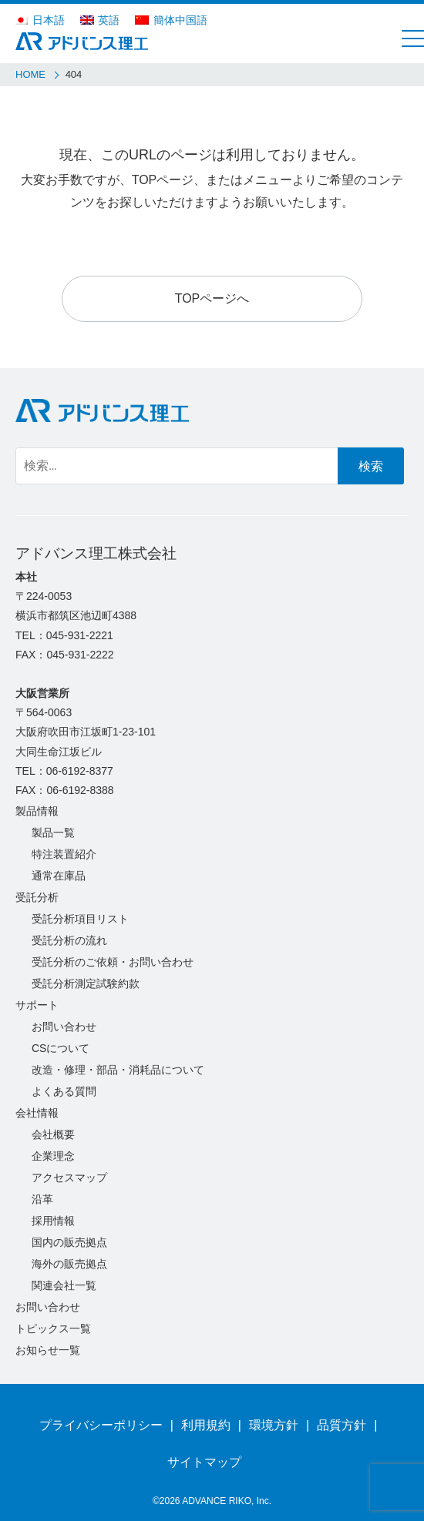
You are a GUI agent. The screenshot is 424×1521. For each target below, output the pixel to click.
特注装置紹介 (64, 854)
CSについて (60, 1048)
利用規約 (206, 1425)
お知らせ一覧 (47, 1350)
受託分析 (37, 897)
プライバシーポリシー (101, 1425)
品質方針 (341, 1425)
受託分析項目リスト (80, 919)
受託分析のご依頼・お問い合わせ (112, 962)
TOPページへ (212, 298)
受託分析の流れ (69, 940)
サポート (37, 1005)
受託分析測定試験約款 (86, 983)
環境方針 (273, 1425)
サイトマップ (204, 1462)
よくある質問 (64, 1091)
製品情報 (37, 811)
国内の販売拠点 (69, 1242)
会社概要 (53, 1134)
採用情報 (53, 1220)
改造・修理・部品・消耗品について (118, 1070)
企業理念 (53, 1156)
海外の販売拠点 (69, 1264)
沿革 (42, 1199)
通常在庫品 (59, 875)
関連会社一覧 (64, 1285)
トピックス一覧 (53, 1328)
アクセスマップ (69, 1177)
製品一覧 (53, 832)
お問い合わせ (64, 1026)
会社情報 (37, 1113)
